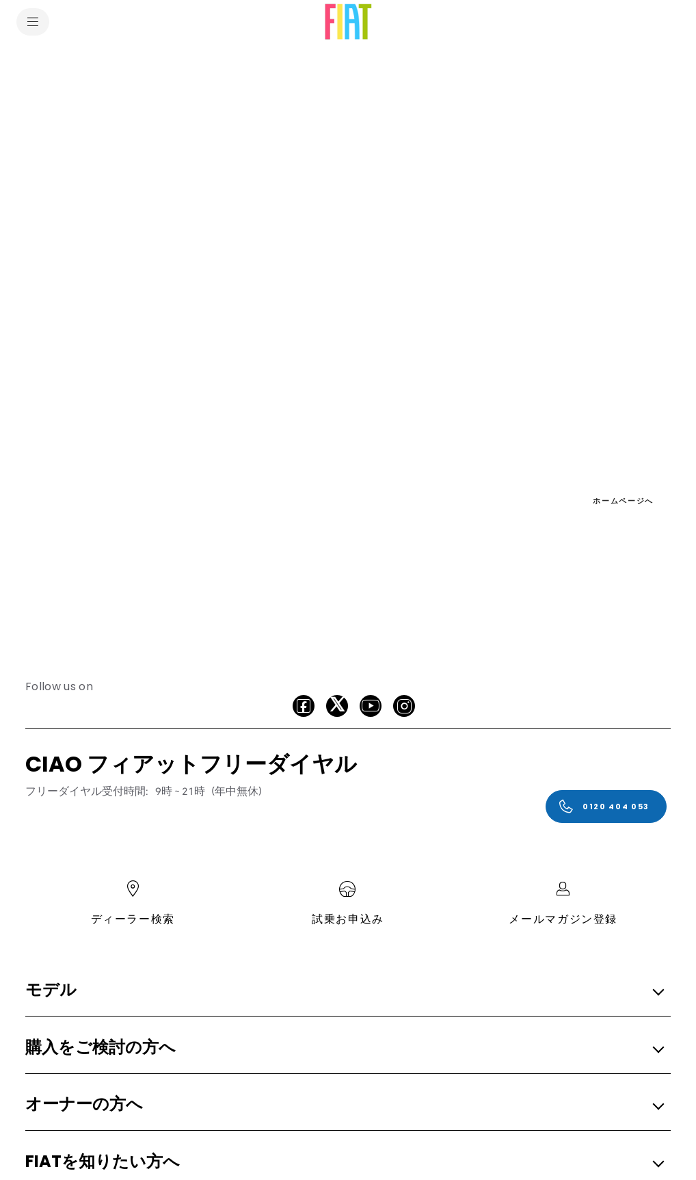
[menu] (33, 22)
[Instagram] (404, 706)
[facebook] (303, 706)
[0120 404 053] (606, 806)
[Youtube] (371, 706)
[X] (337, 706)
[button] (343, 991)
